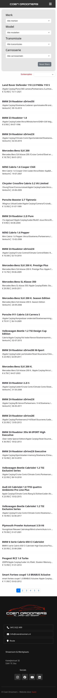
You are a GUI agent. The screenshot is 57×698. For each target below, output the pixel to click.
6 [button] (38, 590)
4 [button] (30, 590)
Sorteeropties (26, 74)
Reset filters (44, 64)
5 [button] (34, 590)
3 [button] (26, 590)
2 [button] (22, 590)
